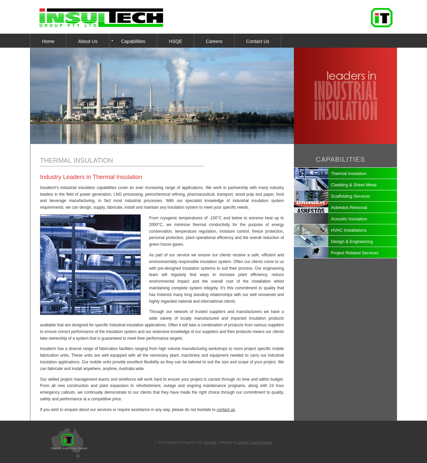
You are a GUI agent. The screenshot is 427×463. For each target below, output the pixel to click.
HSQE (175, 41)
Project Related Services (354, 252)
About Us (87, 41)
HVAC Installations (349, 230)
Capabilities (133, 41)
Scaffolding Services (350, 196)
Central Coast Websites (254, 442)
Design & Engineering (352, 241)
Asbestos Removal (349, 207)
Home (48, 41)
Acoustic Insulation (349, 218)
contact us (226, 409)
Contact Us (257, 41)
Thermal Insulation (349, 173)
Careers (214, 41)
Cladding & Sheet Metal (354, 184)
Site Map (210, 442)
